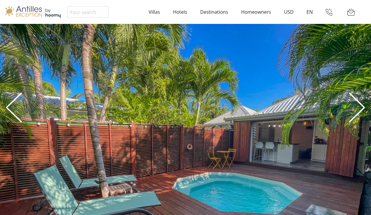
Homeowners (256, 12)
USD (288, 12)
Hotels (180, 12)
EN (310, 12)
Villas (154, 12)
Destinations (214, 12)
